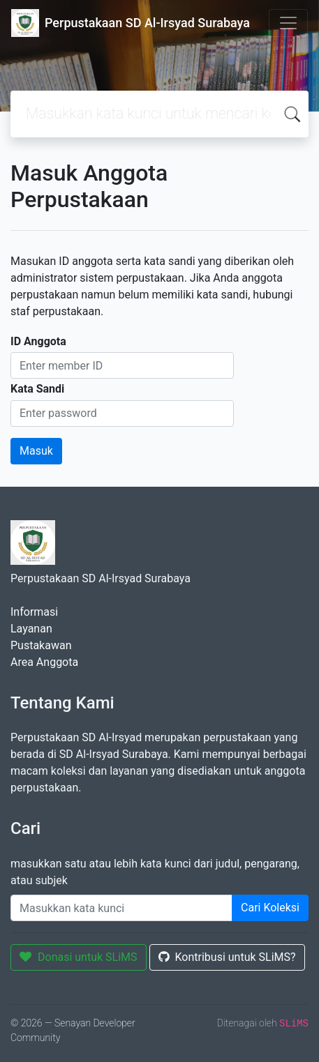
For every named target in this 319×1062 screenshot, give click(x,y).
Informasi (34, 612)
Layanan (31, 628)
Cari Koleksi (270, 907)
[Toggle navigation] (288, 23)
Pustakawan (40, 645)
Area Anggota (44, 662)
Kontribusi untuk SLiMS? (227, 957)
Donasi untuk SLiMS (79, 957)
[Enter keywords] (121, 908)
